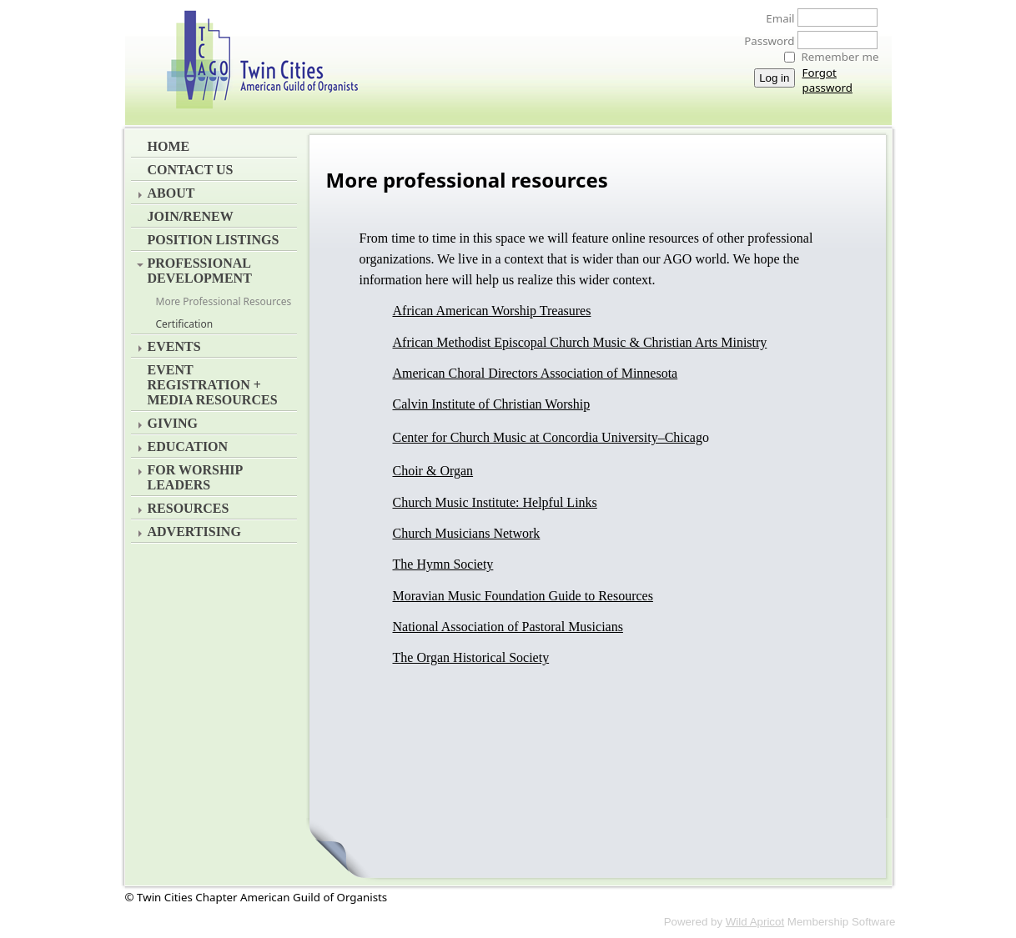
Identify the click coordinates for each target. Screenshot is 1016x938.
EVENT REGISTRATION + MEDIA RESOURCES (213, 385)
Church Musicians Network (467, 533)
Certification (185, 324)
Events (174, 346)
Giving (173, 423)
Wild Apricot (755, 921)
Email (775, 18)
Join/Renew (191, 216)
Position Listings (213, 240)
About (171, 193)
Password (764, 40)
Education (188, 446)
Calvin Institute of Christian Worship (492, 404)
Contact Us (191, 170)
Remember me (840, 56)
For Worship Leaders (196, 477)
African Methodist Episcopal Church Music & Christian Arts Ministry (580, 342)
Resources (188, 508)
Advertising (194, 531)
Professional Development (200, 270)
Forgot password (827, 80)
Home (169, 146)
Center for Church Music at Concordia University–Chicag (547, 437)
